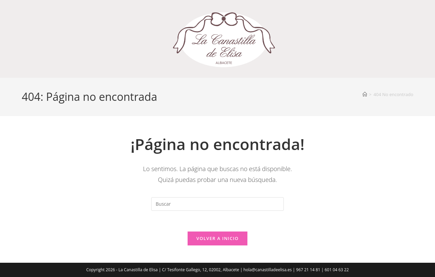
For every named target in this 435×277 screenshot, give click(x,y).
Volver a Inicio (217, 238)
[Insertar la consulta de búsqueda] (217, 204)
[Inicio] (365, 94)
